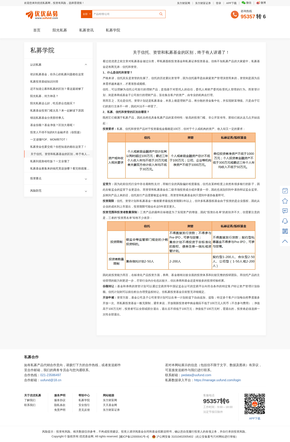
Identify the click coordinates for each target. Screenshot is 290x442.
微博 (261, 2)
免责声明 (59, 409)
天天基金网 (110, 405)
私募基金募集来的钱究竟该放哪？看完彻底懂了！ (60, 168)
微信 (246, 2)
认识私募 (35, 64)
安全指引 (84, 405)
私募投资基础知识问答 (44, 81)
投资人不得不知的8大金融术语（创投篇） (56, 132)
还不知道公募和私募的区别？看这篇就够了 (57, 88)
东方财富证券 (203, 3)
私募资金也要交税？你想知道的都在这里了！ (58, 146)
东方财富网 (183, 3)
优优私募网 (42, 14)
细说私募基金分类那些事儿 (47, 117)
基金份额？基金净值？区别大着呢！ (52, 125)
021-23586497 (50, 375)
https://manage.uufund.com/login (217, 380)
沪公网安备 (172, 436)
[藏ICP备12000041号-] (134, 436)
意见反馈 (84, 409)
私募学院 (113, 30)
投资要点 (35, 178)
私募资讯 (86, 30)
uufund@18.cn (50, 380)
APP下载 (231, 3)
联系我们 (29, 405)
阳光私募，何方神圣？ (44, 96)
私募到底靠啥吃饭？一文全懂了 (50, 161)
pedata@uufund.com (196, 375)
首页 (36, 30)
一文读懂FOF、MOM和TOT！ (49, 139)
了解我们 (29, 400)
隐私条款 (59, 405)
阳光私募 (60, 30)
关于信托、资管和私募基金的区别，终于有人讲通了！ (61, 154)
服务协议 (59, 400)
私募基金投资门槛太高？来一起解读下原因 (57, 110)
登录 (218, 3)
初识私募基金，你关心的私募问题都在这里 (57, 74)
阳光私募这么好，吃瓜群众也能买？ (52, 103)
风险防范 (35, 190)
